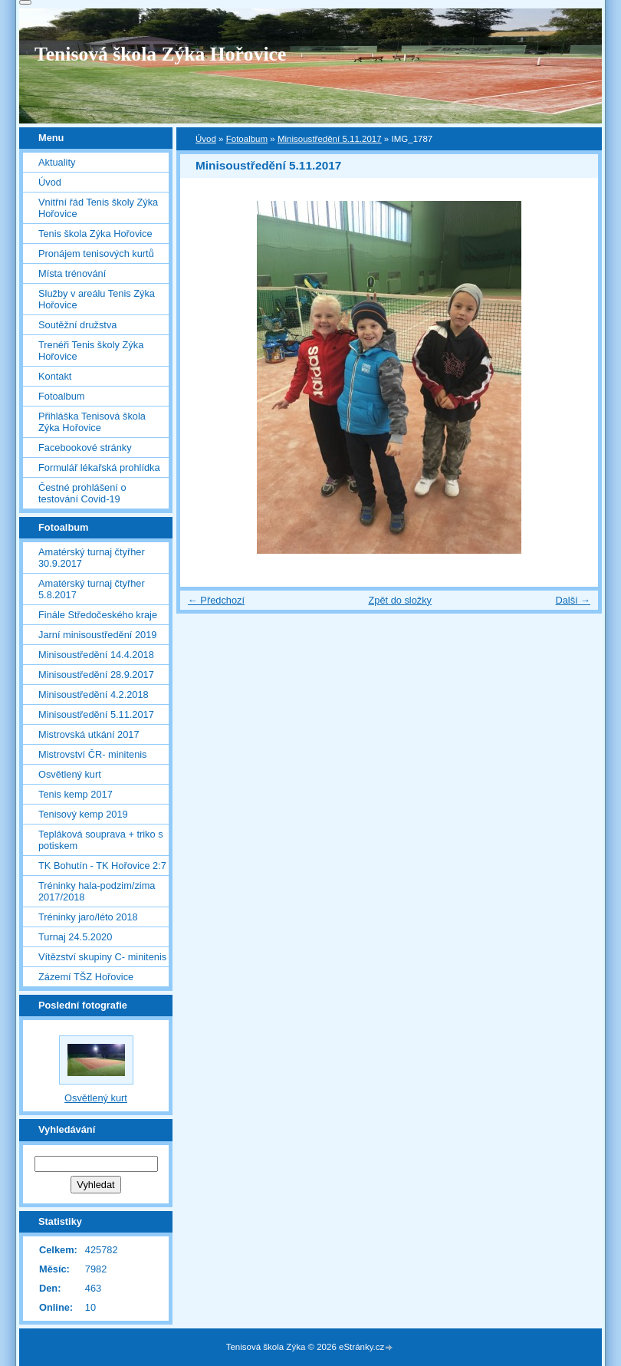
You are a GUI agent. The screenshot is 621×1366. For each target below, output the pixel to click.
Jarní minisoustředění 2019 (97, 634)
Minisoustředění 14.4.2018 (96, 654)
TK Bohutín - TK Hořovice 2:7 (102, 865)
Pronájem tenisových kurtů (96, 253)
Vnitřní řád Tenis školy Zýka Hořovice (98, 207)
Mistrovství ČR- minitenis (92, 754)
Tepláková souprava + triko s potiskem (100, 839)
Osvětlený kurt (69, 774)
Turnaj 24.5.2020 (75, 937)
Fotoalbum (247, 138)
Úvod (206, 138)
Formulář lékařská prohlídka (99, 467)
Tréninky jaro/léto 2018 (88, 917)
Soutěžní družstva (77, 325)
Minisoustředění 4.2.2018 (93, 694)
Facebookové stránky (85, 447)
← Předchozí (216, 600)
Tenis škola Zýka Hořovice (95, 233)
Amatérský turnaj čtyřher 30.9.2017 (91, 557)
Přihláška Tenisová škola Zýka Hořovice (92, 421)
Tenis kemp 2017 (75, 794)
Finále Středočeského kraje (97, 614)
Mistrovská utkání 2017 (89, 734)
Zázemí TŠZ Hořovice (85, 977)
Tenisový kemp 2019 (83, 814)
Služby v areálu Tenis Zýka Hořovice (96, 299)
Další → (572, 600)
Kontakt (54, 376)
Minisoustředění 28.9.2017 (96, 674)
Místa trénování (72, 273)
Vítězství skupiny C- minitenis (102, 957)
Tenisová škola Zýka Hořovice (160, 54)
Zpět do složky (400, 600)
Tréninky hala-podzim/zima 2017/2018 (96, 891)
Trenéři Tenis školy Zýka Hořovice (90, 350)
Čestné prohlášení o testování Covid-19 (82, 493)
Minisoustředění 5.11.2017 (330, 138)
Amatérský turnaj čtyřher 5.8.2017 (91, 589)
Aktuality (56, 162)
